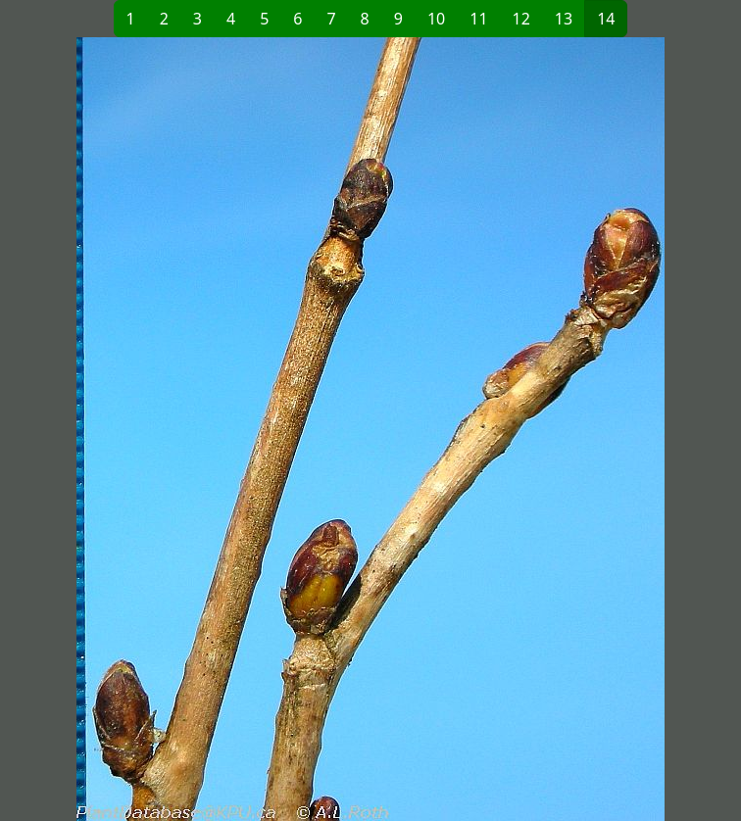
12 (521, 18)
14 (606, 18)
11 (478, 18)
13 (563, 18)
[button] (191, 429)
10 (436, 18)
